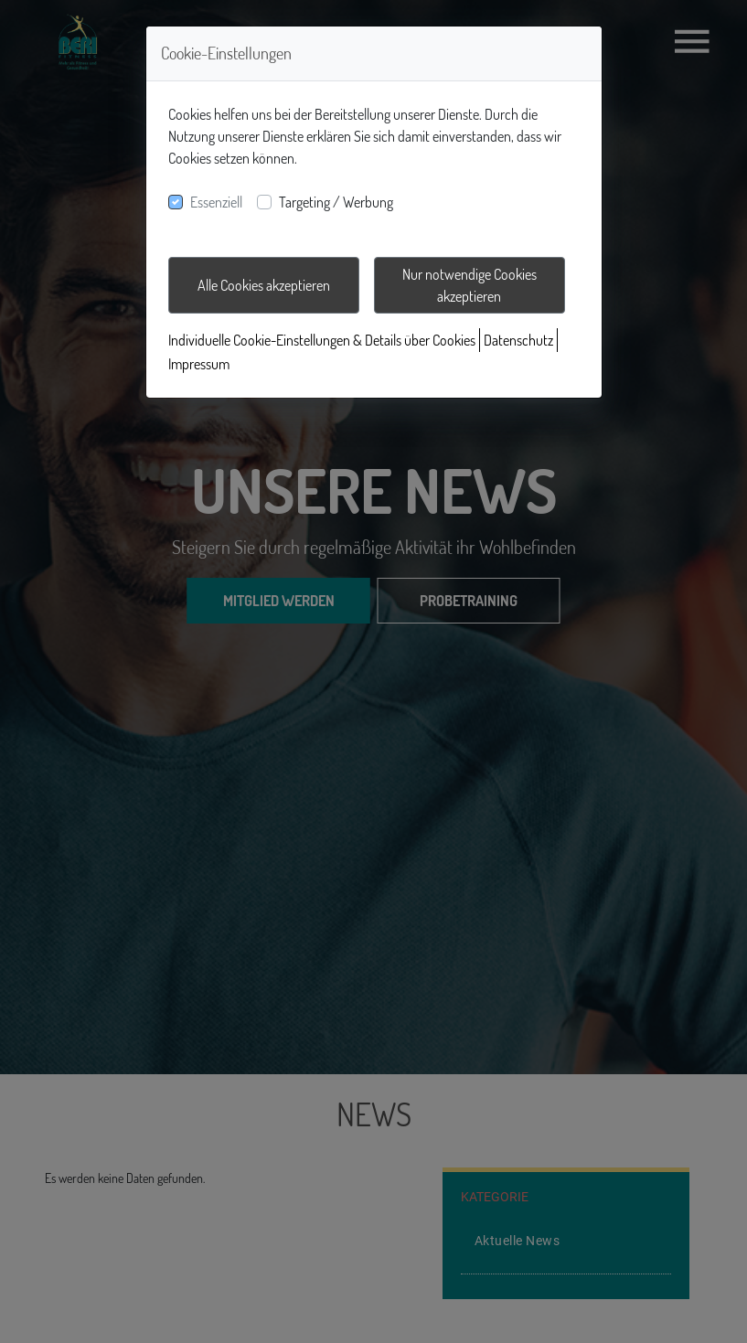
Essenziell (216, 202)
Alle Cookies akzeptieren (263, 285)
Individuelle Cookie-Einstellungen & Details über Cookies (321, 340)
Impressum (198, 364)
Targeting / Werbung (336, 202)
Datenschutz (518, 340)
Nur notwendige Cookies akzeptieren (469, 285)
